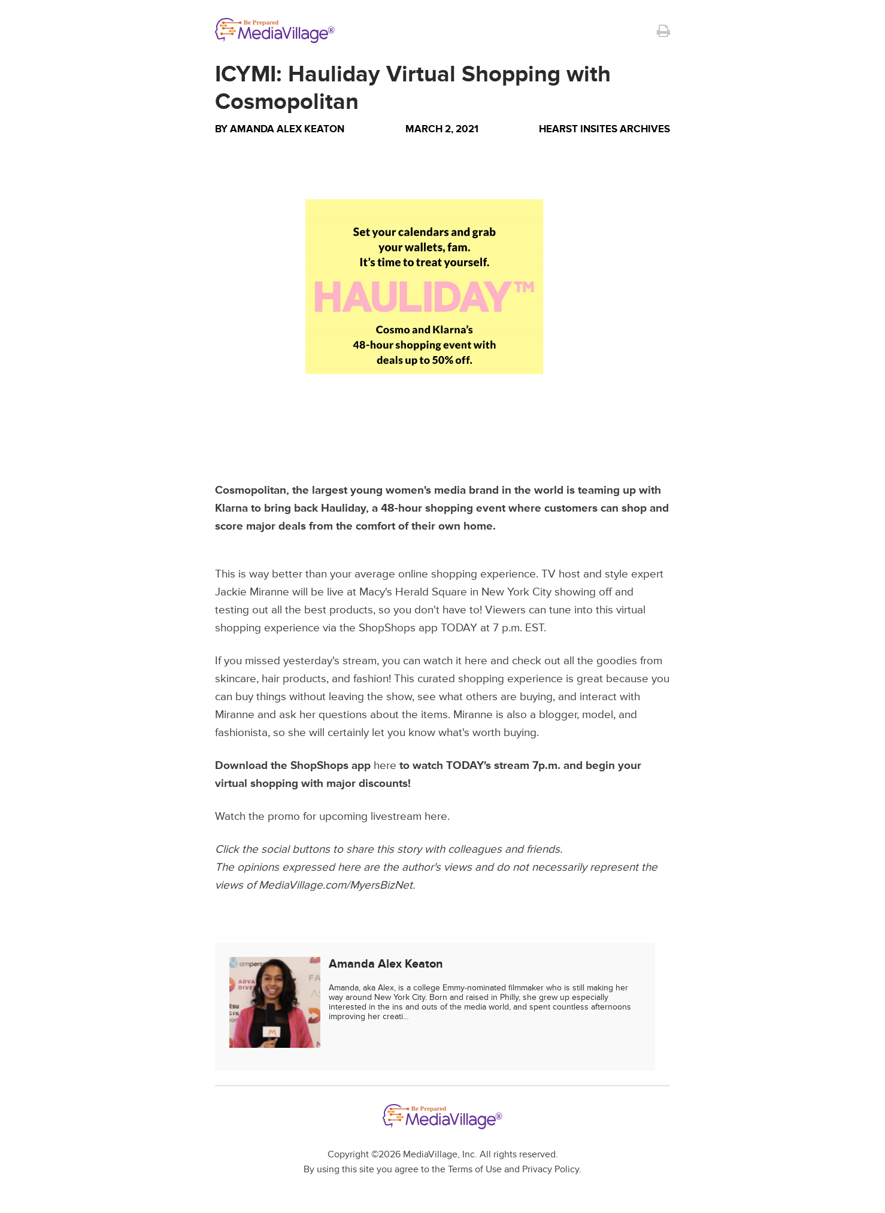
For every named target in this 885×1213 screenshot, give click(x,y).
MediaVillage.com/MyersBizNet (336, 885)
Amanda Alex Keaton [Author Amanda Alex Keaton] (287, 129)
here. (437, 816)
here (476, 661)
